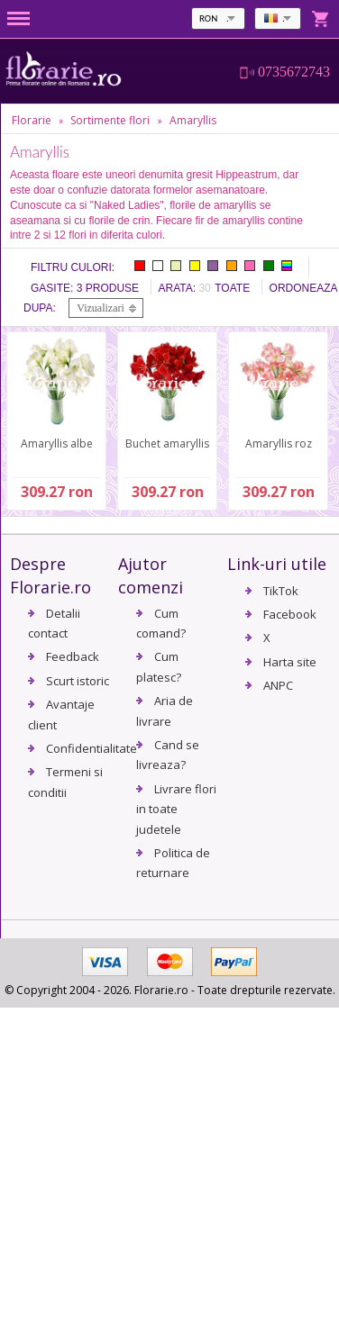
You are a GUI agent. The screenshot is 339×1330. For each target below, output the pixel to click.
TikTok (280, 591)
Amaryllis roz (278, 443)
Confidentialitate (91, 748)
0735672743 (294, 72)
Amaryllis (193, 120)
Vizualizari (100, 308)
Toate (232, 288)
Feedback (72, 656)
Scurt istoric (77, 681)
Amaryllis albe (57, 443)
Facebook (289, 614)
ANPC (278, 685)
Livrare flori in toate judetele (176, 809)
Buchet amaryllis (167, 443)
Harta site (289, 662)
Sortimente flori (110, 120)
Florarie (31, 120)
